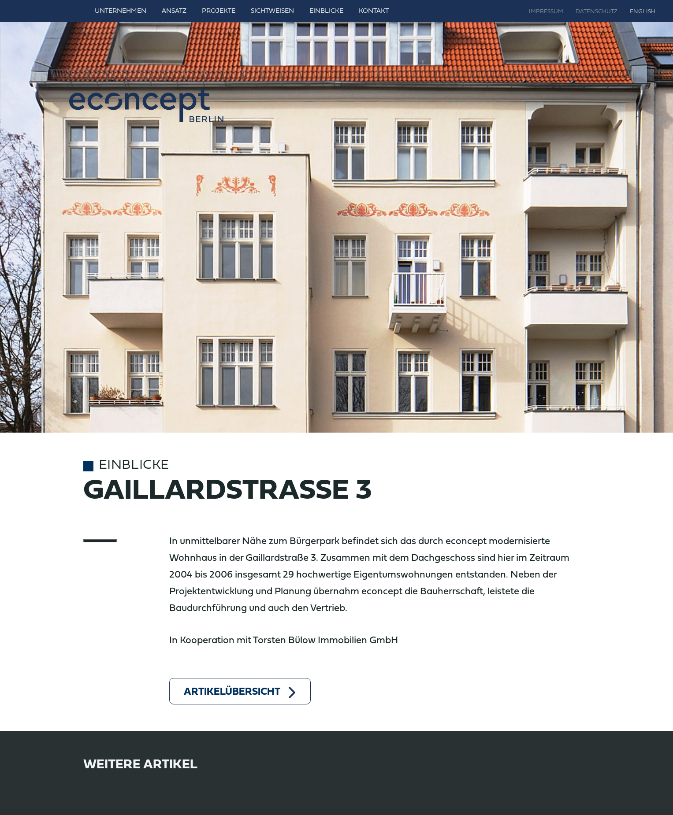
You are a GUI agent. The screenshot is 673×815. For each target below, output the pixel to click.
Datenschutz (596, 12)
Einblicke (326, 11)
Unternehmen (120, 11)
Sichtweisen (272, 11)
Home (76, 11)
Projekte (218, 11)
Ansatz (174, 11)
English (642, 12)
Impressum (546, 12)
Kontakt (374, 11)
